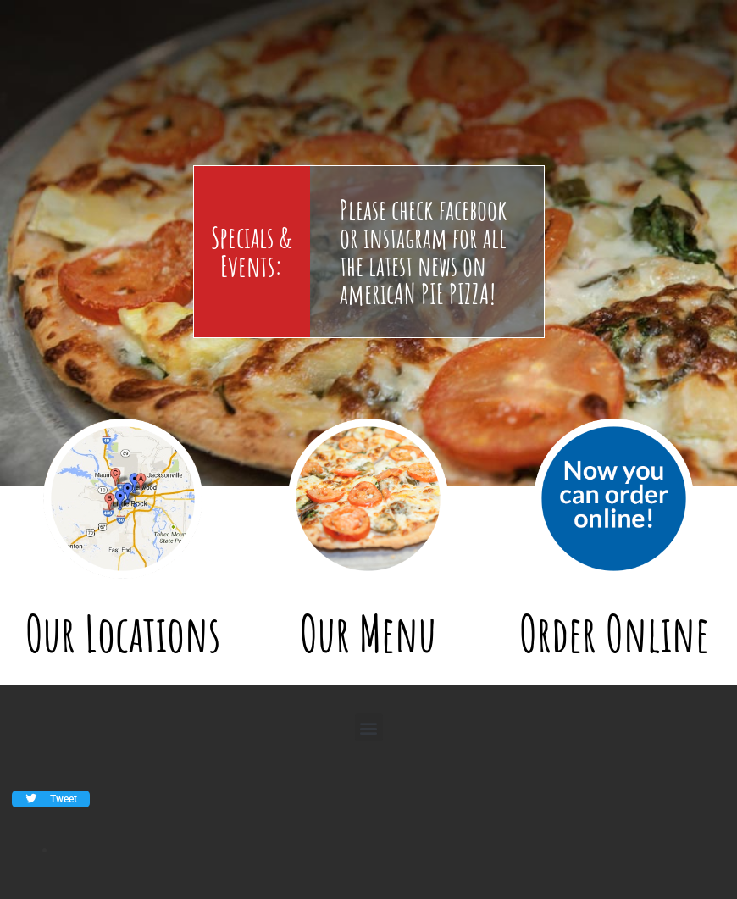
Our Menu (368, 633)
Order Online (614, 633)
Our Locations (122, 633)
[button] (369, 727)
